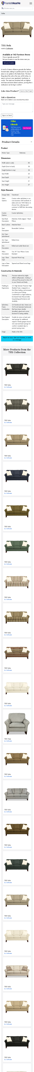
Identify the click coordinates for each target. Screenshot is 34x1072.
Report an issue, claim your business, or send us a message (17, 338)
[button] (31, 3)
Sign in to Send (7, 115)
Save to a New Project (26, 91)
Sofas (3, 13)
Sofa (7, 385)
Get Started (27, 128)
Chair (7, 739)
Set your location (9, 63)
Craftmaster (9, 48)
